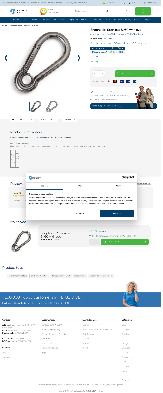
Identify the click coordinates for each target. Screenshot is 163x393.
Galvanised (35, 20)
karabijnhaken (80, 276)
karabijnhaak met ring (39, 276)
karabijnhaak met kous (18, 276)
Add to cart (135, 74)
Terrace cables (97, 20)
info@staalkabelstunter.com (25, 303)
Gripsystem (73, 20)
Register (6, 353)
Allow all (117, 213)
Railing (128, 20)
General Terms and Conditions (55, 334)
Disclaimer (46, 339)
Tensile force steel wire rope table (97, 330)
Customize (81, 213)
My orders (6, 357)
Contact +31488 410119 (52, 325)
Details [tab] (81, 186)
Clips (26, 20)
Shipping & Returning (51, 330)
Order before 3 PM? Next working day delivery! (44, 3)
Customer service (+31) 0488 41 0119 (143, 3)
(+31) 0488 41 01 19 (58, 303)
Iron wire (84, 20)
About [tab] (118, 186)
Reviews (70, 119)
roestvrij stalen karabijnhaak (101, 276)
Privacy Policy (48, 343)
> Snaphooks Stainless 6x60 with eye (24, 26)
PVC (55, 20)
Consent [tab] (44, 186)
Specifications (49, 119)
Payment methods (50, 348)
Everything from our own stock (75, 3)
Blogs (44, 353)
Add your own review (142, 184)
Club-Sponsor (88, 334)
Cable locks (117, 20)
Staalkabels (16, 20)
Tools (108, 20)
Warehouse (88, 348)
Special (86, 343)
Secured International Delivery (14, 3)
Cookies (86, 325)
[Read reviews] (123, 38)
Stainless (47, 20)
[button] (35, 106)
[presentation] (6, 59)
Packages (146, 20)
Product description (22, 119)
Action (136, 20)
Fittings (63, 20)
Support (86, 339)
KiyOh (67, 391)
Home (4, 26)
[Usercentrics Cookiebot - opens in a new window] (123, 178)
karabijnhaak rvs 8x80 (61, 276)
